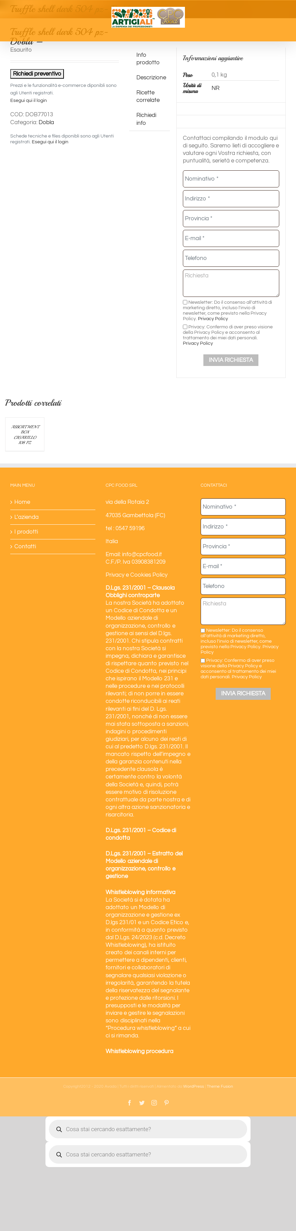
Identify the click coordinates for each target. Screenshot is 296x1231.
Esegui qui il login (28, 100)
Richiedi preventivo (37, 74)
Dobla (46, 122)
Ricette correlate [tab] (148, 96)
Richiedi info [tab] (146, 119)
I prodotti (26, 532)
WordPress (193, 1086)
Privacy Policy (213, 318)
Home (22, 502)
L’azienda (26, 517)
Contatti (25, 547)
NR (215, 88)
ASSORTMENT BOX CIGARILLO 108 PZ (25, 435)
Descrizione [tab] (151, 78)
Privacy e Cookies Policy (136, 575)
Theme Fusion (220, 1086)
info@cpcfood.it (142, 554)
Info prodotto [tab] (148, 59)
